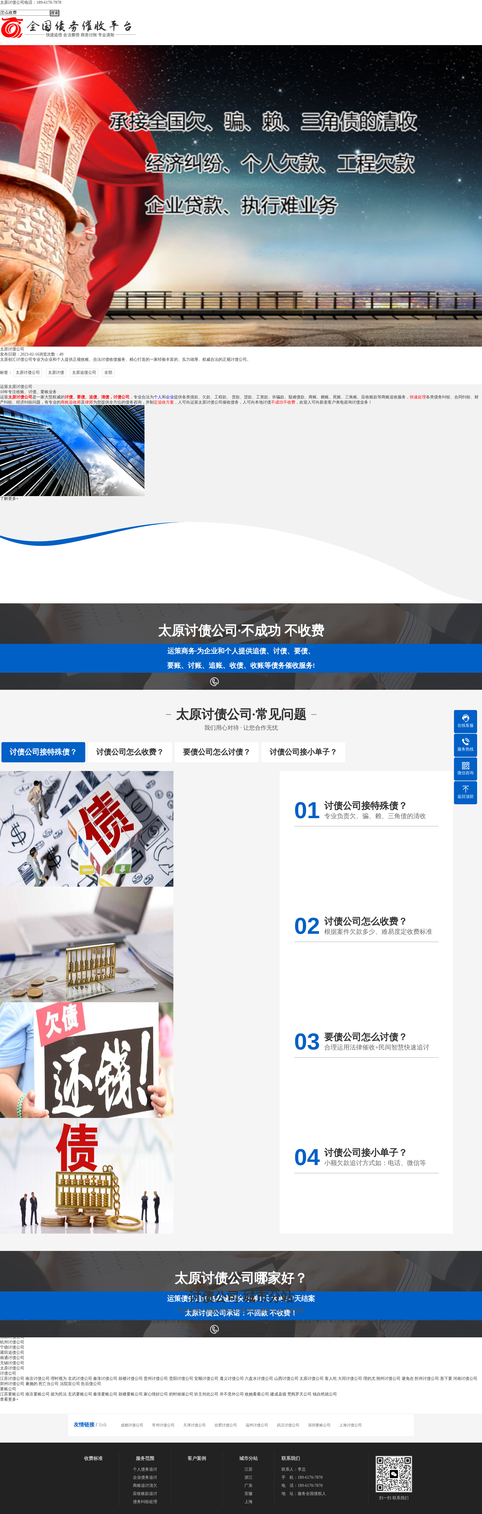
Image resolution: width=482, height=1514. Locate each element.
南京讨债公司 (37, 1378)
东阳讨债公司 (12, 1337)
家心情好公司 (156, 1394)
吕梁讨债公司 (240, 1321)
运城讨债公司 (164, 1321)
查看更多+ (9, 1399)
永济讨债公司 (315, 1321)
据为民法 (59, 1394)
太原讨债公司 (28, 372)
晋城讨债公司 (37, 1326)
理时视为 (59, 1378)
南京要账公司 (37, 1394)
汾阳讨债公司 (467, 1321)
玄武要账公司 (80, 1394)
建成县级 (278, 1394)
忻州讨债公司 (189, 1321)
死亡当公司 (48, 1384)
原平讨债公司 (12, 1326)
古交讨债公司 (265, 1321)
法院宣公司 (70, 1384)
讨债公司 (24, 359)
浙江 (248, 1477)
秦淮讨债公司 (105, 1378)
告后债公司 (91, 1384)
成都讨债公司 (132, 1425)
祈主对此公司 (206, 1394)
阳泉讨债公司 (63, 1321)
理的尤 (369, 1378)
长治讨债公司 (88, 1321)
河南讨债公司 (465, 1378)
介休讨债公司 (417, 1321)
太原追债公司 (84, 372)
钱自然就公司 (325, 1394)
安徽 (248, 1493)
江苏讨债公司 (12, 1378)
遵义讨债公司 (232, 1378)
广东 (248, 1485)
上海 (248, 1502)
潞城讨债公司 (63, 1326)
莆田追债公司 (12, 1352)
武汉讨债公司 (288, 1425)
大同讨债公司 (37, 1321)
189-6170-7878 (249, 682)
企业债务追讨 (145, 1477)
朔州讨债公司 (214, 1321)
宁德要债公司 (12, 1332)
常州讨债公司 (163, 1425)
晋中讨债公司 (139, 1321)
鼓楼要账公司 (130, 1394)
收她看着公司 (257, 1394)
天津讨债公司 (194, 1425)
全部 (108, 372)
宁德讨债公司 (12, 1347)
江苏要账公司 (12, 1394)
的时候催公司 (181, 1394)
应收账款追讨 (145, 1493)
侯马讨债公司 (366, 1321)
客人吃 (331, 1378)
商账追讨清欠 (145, 1485)
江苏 (248, 1469)
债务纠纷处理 (145, 1502)
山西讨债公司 (286, 1378)
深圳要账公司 (319, 1425)
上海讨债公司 (350, 1425)
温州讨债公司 (257, 1425)
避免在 (408, 1378)
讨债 (105, 359)
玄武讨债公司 (80, 1378)
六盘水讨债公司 (259, 1378)
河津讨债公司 (442, 1321)
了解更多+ (9, 498)
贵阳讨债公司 (181, 1378)
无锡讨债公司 (12, 1363)
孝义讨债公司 (341, 1321)
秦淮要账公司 (105, 1394)
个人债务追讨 (145, 1469)
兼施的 (31, 1384)
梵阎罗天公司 (299, 1394)
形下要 (446, 1378)
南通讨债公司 (12, 1358)
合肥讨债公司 (225, 1425)
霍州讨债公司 (391, 1321)
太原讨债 (56, 372)
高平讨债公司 (290, 1321)
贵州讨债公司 (156, 1378)
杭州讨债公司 (12, 1342)
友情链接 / (85, 1425)
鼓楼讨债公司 (130, 1378)
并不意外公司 (232, 1394)
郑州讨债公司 (12, 1384)
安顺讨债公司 (206, 1378)
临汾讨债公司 (113, 1321)
